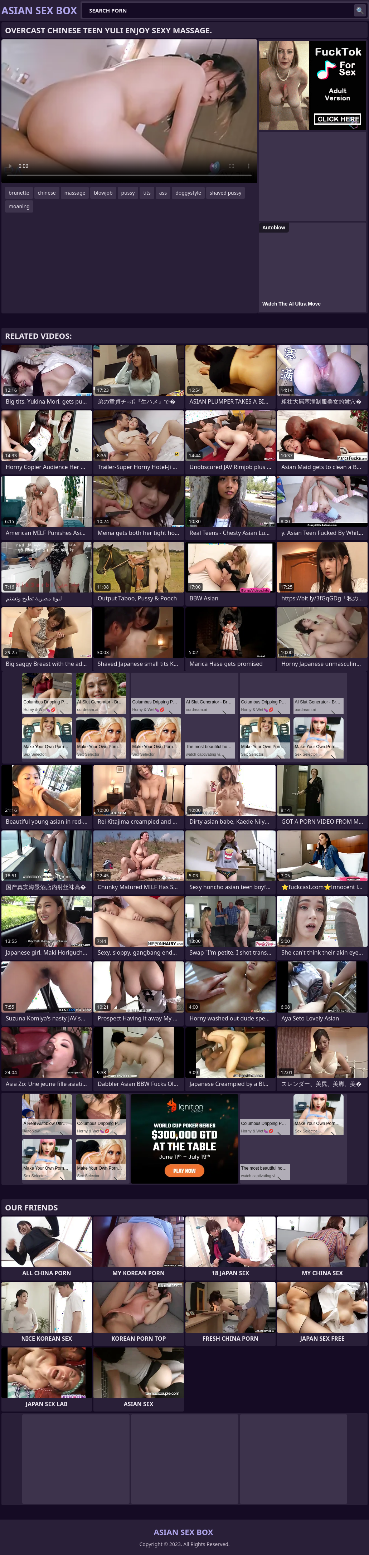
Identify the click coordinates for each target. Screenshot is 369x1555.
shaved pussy (225, 192)
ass (163, 192)
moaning (19, 206)
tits (146, 192)
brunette (19, 192)
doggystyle (188, 192)
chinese (47, 192)
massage (75, 192)
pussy (128, 192)
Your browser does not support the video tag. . (129, 111)
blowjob (103, 192)
